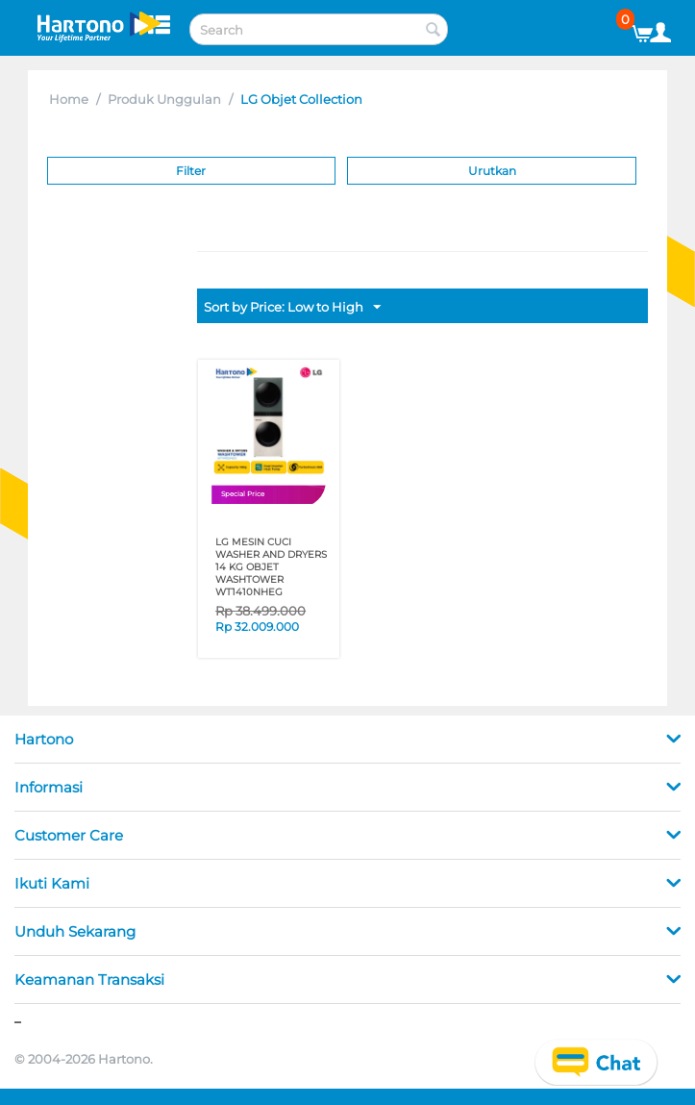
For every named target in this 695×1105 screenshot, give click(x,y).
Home (68, 99)
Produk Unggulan (164, 99)
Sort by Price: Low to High (292, 307)
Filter (191, 170)
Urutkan (492, 170)
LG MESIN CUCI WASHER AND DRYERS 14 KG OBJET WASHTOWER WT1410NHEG (271, 567)
